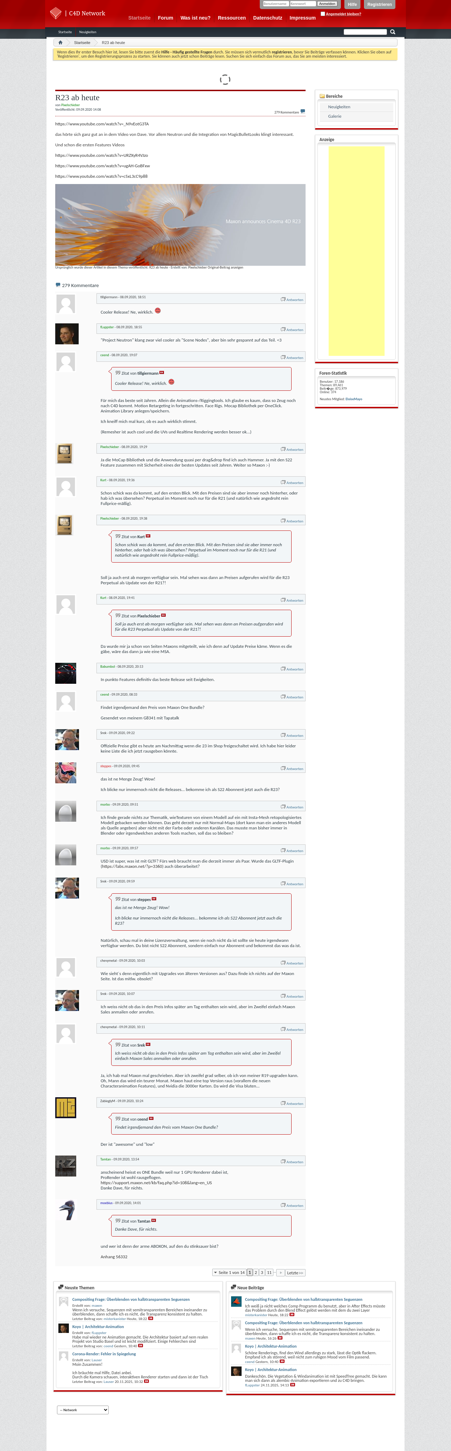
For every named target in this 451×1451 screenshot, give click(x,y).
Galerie (335, 116)
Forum (165, 18)
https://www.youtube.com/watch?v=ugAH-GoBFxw (102, 165)
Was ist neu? (195, 18)
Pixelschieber (197, 267)
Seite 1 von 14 (232, 1272)
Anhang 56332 (114, 1256)
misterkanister (115, 1319)
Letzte (295, 1272)
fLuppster (99, 1333)
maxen (97, 1305)
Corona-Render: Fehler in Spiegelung (104, 1353)
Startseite (139, 18)
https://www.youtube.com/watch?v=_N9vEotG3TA (102, 123)
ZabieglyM (107, 1101)
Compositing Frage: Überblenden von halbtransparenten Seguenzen (131, 1299)
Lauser (97, 1360)
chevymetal (108, 960)
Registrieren (379, 4)
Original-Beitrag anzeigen (225, 267)
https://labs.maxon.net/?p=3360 (132, 866)
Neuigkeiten (87, 32)
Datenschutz (267, 18)
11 (269, 1272)
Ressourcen (232, 18)
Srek (103, 733)
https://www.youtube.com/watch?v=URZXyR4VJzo (101, 155)
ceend (108, 1346)
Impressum (303, 18)
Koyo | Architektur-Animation (98, 1326)
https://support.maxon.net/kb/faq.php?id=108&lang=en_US (156, 1182)
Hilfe (352, 4)
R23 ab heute (158, 267)
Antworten (291, 300)
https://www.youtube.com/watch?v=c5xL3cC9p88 (101, 176)
